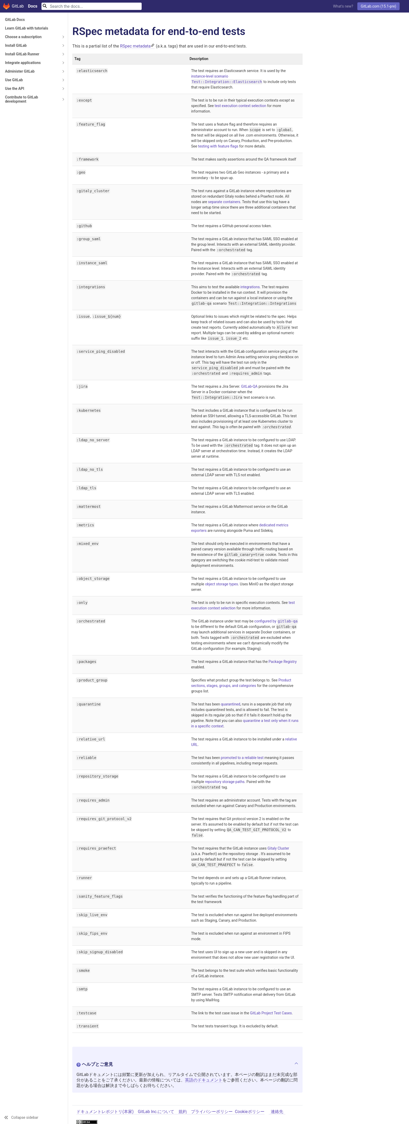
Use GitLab (14, 80)
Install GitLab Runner (22, 54)
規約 (182, 1111)
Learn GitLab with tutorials (26, 28)
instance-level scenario (209, 76)
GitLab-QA (249, 386)
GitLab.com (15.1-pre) (378, 6)
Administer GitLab (19, 71)
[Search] (91, 6)
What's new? (343, 6)
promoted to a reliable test (242, 758)
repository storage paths (224, 782)
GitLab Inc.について (156, 1111)
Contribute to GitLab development (21, 99)
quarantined (230, 704)
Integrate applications (23, 63)
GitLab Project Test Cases (271, 1013)
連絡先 (277, 1111)
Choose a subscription (23, 37)
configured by (276, 621)
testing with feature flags (218, 146)
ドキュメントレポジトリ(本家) (105, 1111)
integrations (250, 287)
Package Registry (283, 662)
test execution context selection (240, 106)
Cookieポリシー (249, 1111)
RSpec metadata (135, 46)
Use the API (14, 88)
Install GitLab (16, 45)
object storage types (221, 584)
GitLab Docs (15, 19)
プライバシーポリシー (212, 1111)
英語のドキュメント (203, 1080)
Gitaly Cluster (278, 848)
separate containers (224, 202)
